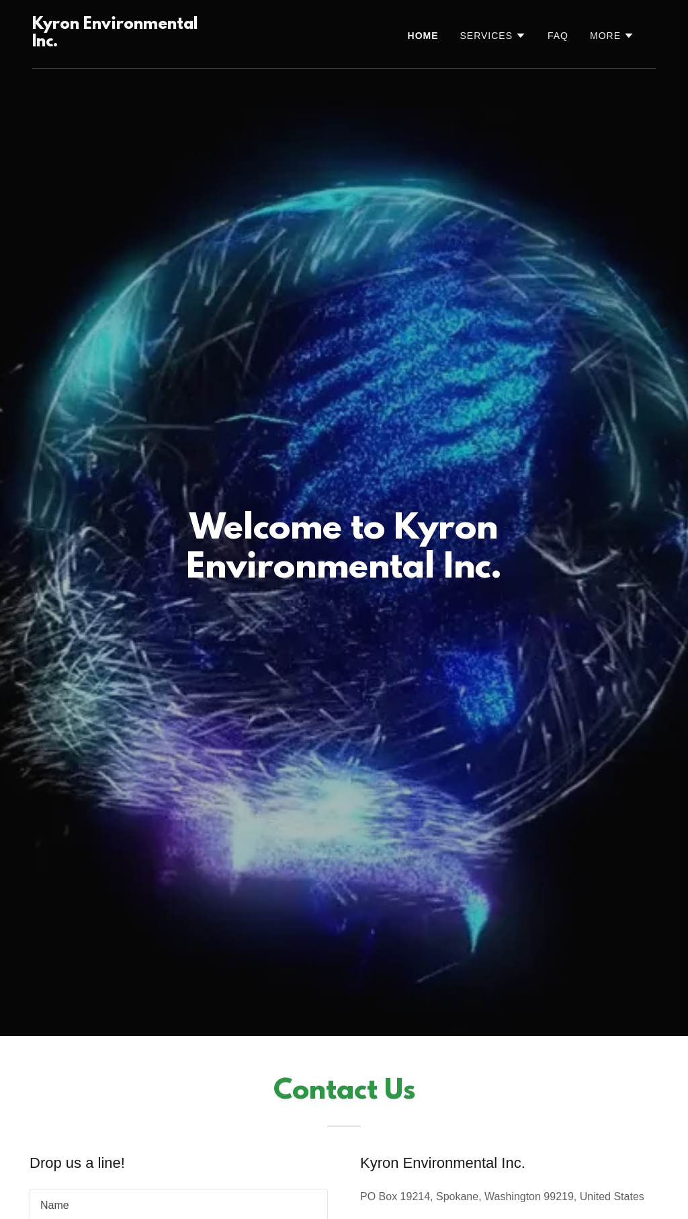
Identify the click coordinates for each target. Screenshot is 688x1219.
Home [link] (423, 35)
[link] (119, 42)
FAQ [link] (558, 35)
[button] (493, 36)
